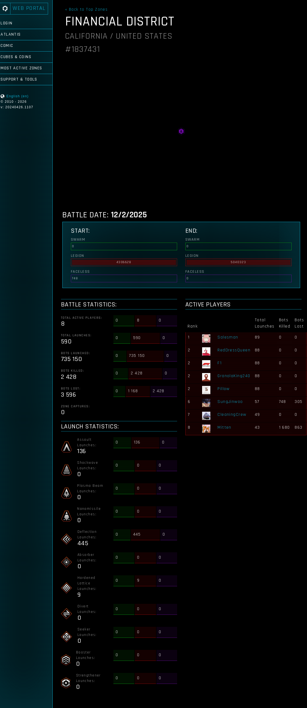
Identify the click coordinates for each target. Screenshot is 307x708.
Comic (11, 46)
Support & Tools (23, 79)
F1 (221, 363)
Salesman (229, 337)
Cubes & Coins (20, 57)
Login (11, 23)
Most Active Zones (26, 68)
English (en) (22, 96)
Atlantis (15, 34)
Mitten (226, 427)
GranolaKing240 (235, 376)
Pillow (225, 389)
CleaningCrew (233, 414)
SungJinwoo (231, 402)
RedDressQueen (235, 350)
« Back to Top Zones (88, 9)
